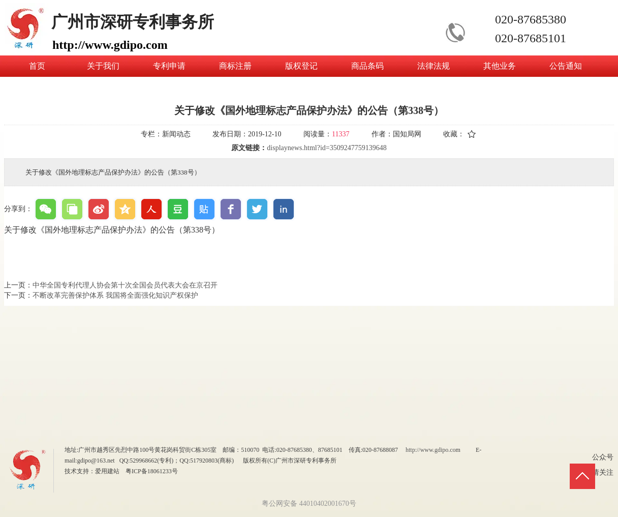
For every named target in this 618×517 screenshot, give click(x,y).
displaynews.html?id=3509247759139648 (326, 148)
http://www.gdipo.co (431, 449)
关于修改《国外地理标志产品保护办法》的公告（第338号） (112, 229)
